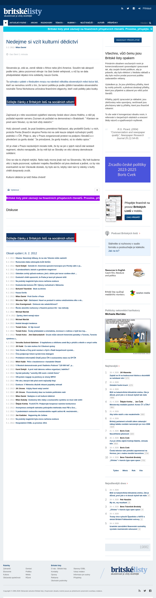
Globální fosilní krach (121, 385)
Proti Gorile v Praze (35, 296)
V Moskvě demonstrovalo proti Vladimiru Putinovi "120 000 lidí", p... (44, 365)
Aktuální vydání (19, 23)
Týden (116, 470)
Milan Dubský (21, 400)
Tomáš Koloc (21, 327)
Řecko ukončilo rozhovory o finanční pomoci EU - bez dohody (42, 308)
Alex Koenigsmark (23, 304)
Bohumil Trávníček (24, 289)
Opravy (54, 575)
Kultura (6, 575)
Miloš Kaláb (21, 362)
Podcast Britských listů (122, 233)
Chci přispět (133, 217)
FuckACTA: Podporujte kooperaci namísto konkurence (52, 404)
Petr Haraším (125, 500)
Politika (29, 572)
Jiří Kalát (19, 346)
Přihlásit (145, 8)
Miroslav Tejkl (21, 300)
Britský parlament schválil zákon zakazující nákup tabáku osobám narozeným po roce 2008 (130, 424)
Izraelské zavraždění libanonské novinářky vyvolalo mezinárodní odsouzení (128, 527)
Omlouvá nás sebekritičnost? (45, 304)
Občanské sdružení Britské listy (32, 591)
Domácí (29, 569)
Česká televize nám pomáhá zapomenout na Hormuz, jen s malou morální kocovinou (129, 452)
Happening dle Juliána (37, 415)
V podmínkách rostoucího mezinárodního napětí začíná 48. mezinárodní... (47, 411)
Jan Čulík (139, 402)
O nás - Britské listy (59, 569)
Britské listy (24, 13)
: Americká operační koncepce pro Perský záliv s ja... (55, 266)
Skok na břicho (39, 289)
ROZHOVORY (46, 23)
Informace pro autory (82, 575)
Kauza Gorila (21, 293)
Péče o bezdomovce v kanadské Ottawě (44, 362)
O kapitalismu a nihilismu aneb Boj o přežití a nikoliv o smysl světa (68, 343)
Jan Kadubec (21, 415)
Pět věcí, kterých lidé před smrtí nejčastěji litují (36, 381)
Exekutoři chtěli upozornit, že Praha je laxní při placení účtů (41, 277)
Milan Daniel (21, 47)
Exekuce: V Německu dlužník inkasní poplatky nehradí (39, 385)
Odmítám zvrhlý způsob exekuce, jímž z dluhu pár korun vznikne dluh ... (46, 273)
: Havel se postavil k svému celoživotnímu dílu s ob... (56, 300)
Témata (59, 23)
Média (28, 575)
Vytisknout (13, 190)
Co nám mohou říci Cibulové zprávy (40, 346)
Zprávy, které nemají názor (28, 316)
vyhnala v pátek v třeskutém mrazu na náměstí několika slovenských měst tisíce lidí (53, 81)
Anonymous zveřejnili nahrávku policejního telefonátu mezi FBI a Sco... (46, 408)
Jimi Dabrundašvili (37, 335)
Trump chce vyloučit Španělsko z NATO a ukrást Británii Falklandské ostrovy (127, 518)
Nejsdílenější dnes (115, 483)
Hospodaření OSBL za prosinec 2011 (31, 423)
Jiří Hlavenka (125, 372)
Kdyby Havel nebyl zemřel (37, 388)
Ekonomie (7, 572)
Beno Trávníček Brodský (130, 457)
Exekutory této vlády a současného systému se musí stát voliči (55, 400)
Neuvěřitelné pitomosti (122, 434)
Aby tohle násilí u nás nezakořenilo (127, 414)
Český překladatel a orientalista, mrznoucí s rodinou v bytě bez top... (57, 331)
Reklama (54, 578)
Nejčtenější (87, 23)
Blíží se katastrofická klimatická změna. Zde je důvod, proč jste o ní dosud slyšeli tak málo (129, 395)
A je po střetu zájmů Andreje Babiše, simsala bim (129, 442)
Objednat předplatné (128, 40)
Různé (28, 578)
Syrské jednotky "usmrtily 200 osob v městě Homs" (38, 373)
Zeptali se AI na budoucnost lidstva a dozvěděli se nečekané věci (130, 377)
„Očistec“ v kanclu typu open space (128, 460)
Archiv (34, 23)
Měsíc (125, 470)
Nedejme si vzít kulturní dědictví (41, 396)
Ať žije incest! (34, 327)
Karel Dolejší (21, 266)
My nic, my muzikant (120, 502)
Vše (141, 470)
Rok (134, 470)
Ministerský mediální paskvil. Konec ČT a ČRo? (130, 406)
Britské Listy (129, 571)
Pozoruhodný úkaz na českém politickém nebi (46, 392)
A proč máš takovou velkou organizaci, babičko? (48, 369)
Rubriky (72, 23)
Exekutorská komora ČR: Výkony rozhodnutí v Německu (40, 285)
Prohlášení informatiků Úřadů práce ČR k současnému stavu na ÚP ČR (46, 358)
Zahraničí (7, 569)
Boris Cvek (125, 431)
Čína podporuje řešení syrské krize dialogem (35, 354)
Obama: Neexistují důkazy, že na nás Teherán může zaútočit (41, 258)
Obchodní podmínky (59, 581)
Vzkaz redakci (79, 572)
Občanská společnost (11, 578)
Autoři (101, 23)
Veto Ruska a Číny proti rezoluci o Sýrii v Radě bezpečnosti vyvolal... (45, 350)
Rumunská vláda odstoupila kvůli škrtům (33, 262)
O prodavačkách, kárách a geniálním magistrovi (36, 270)
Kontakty (54, 572)
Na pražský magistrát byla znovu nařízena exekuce (37, 281)
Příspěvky (113, 23)
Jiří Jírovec (20, 388)
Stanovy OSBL (79, 569)
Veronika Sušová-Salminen (27, 343)
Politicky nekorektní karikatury (122, 312)
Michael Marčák (22, 312)
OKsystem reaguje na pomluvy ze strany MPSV (36, 377)
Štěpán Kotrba (22, 404)
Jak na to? (113, 251)
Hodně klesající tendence (26, 323)
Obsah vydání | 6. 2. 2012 (21, 253)
